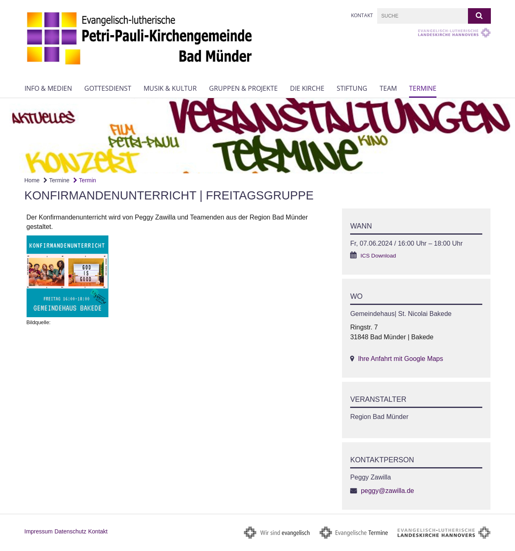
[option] (257, 135)
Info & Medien (48, 88)
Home (32, 180)
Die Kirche (307, 88)
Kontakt (362, 15)
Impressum (39, 531)
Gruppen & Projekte (243, 88)
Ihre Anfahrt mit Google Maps (400, 358)
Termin (84, 180)
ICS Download (378, 256)
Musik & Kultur (170, 88)
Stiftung (352, 88)
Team (388, 88)
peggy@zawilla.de (387, 490)
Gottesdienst (107, 88)
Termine (422, 88)
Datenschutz (70, 531)
